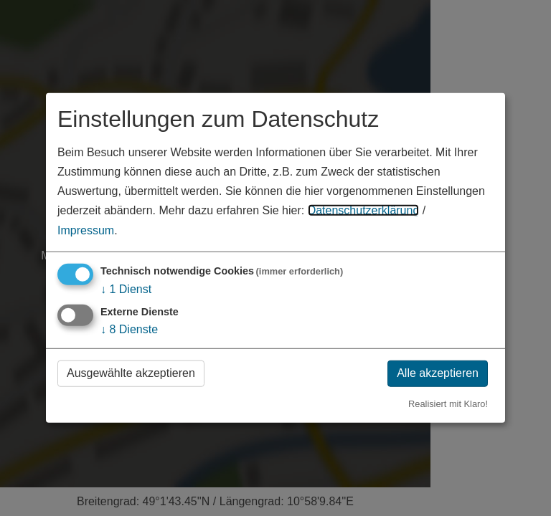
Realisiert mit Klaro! (448, 403)
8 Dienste (129, 329)
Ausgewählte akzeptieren (131, 373)
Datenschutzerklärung (364, 210)
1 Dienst (125, 288)
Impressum (85, 230)
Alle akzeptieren (438, 373)
